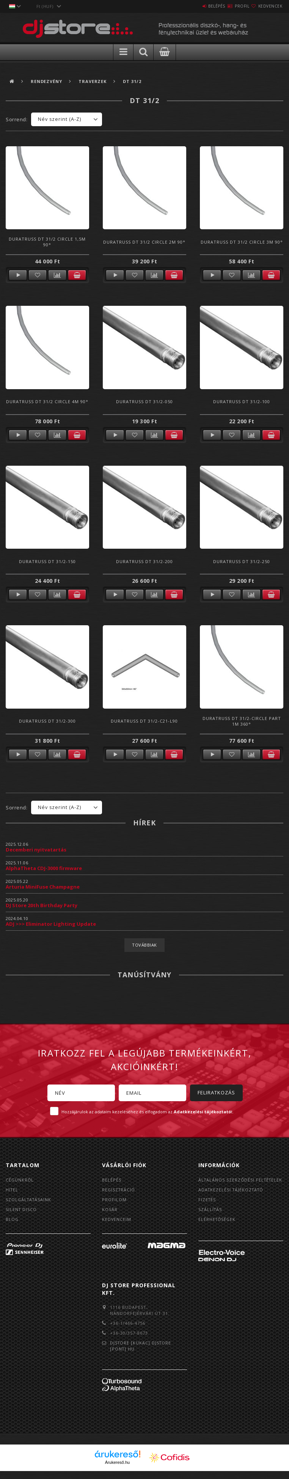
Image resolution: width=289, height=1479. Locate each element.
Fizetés (207, 1207)
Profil (228, 6)
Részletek (17, 275)
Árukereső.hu (117, 1470)
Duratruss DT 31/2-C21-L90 (144, 721)
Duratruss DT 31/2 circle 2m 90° (144, 242)
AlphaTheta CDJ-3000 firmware (44, 868)
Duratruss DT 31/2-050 (144, 401)
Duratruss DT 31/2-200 (144, 561)
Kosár (110, 1210)
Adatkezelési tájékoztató (232, 1196)
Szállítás (210, 1217)
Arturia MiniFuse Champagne (43, 886)
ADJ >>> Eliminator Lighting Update (51, 924)
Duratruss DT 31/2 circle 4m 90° (47, 401)
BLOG (12, 1221)
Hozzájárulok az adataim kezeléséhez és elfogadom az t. (147, 1111)
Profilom (114, 1200)
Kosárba (77, 275)
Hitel (12, 1190)
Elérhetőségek (217, 1227)
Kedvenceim (117, 1221)
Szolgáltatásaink (29, 1200)
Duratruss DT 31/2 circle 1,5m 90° (47, 241)
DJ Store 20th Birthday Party (41, 905)
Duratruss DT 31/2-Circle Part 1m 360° (242, 721)
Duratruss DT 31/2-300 (47, 721)
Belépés (194, 6)
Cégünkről (20, 1180)
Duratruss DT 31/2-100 (241, 401)
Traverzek (95, 81)
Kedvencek (266, 6)
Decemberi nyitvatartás (36, 849)
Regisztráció (119, 1190)
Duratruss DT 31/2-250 (241, 561)
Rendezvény (48, 81)
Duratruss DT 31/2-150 (47, 561)
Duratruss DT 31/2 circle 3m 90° (242, 242)
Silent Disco (22, 1210)
